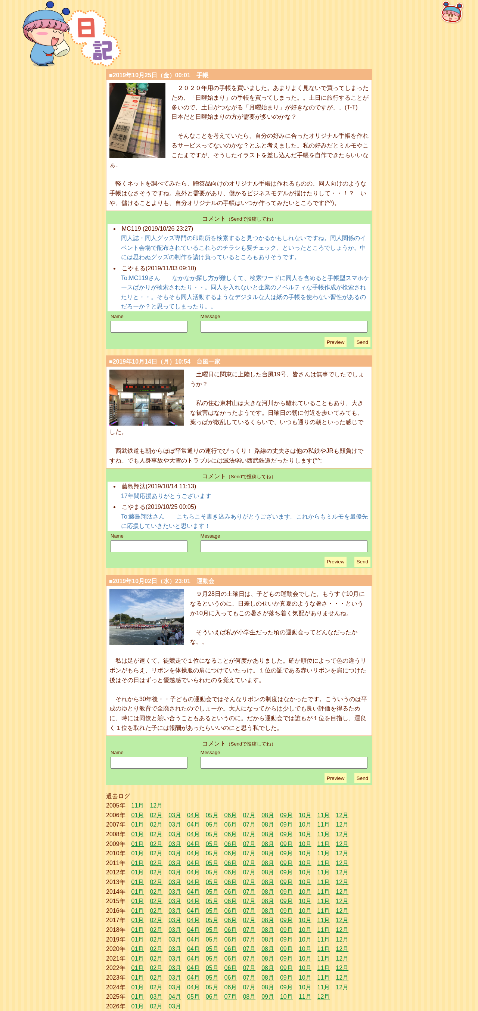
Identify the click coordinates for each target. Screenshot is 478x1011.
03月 (174, 815)
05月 (212, 815)
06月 (230, 815)
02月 (156, 815)
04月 (193, 815)
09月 (286, 815)
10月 (305, 815)
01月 (137, 815)
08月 (267, 815)
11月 (137, 805)
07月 (249, 815)
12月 (156, 805)
